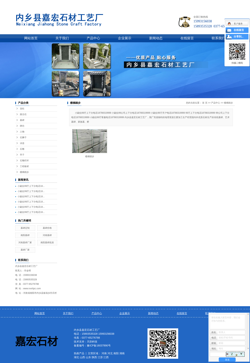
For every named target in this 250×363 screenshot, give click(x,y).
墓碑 (22, 120)
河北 (110, 353)
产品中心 (93, 38)
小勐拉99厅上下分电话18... (31, 186)
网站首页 (31, 38)
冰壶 (22, 143)
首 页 (204, 103)
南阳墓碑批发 (47, 242)
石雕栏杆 (24, 160)
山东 (88, 357)
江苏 (100, 357)
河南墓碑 (47, 235)
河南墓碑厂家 (25, 242)
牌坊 (22, 126)
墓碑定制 (25, 228)
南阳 (116, 353)
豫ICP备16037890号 (99, 345)
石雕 (22, 149)
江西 (106, 357)
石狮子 (23, 137)
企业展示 (124, 38)
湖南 (122, 353)
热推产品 (79, 353)
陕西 (94, 357)
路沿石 (23, 114)
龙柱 (22, 108)
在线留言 (187, 38)
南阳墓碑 (25, 235)
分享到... (238, 36)
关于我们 (62, 38)
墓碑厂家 (25, 249)
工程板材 (24, 166)
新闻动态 (156, 38)
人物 (22, 131)
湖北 (76, 357)
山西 (82, 357)
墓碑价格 (47, 228)
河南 (104, 353)
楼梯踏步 (24, 172)
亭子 (22, 154)
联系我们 (218, 38)
